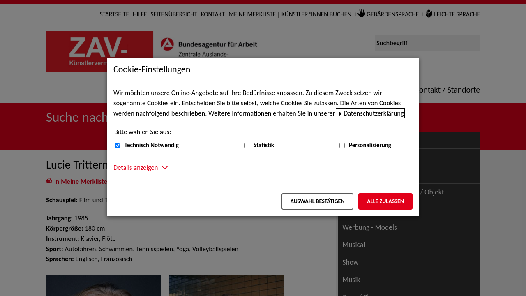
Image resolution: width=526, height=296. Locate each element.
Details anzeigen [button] (135, 167)
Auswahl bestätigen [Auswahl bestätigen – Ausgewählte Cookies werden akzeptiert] (317, 201)
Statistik (264, 145)
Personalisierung (370, 145)
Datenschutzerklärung (374, 113)
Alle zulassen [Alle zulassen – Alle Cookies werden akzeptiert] (385, 201)
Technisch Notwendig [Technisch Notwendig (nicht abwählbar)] (152, 145)
